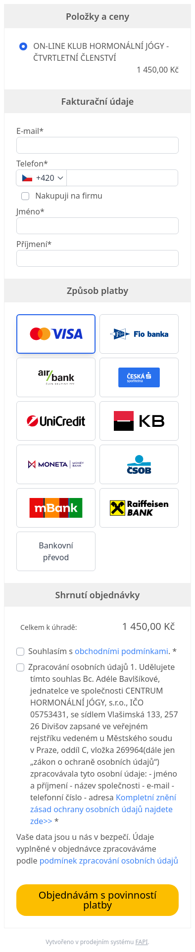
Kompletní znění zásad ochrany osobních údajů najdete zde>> (103, 809)
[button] (56, 334)
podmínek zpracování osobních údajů (109, 860)
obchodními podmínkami (121, 651)
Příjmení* (33, 244)
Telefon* (32, 163)
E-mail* (30, 130)
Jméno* (30, 211)
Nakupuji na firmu (67, 195)
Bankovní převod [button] (56, 551)
